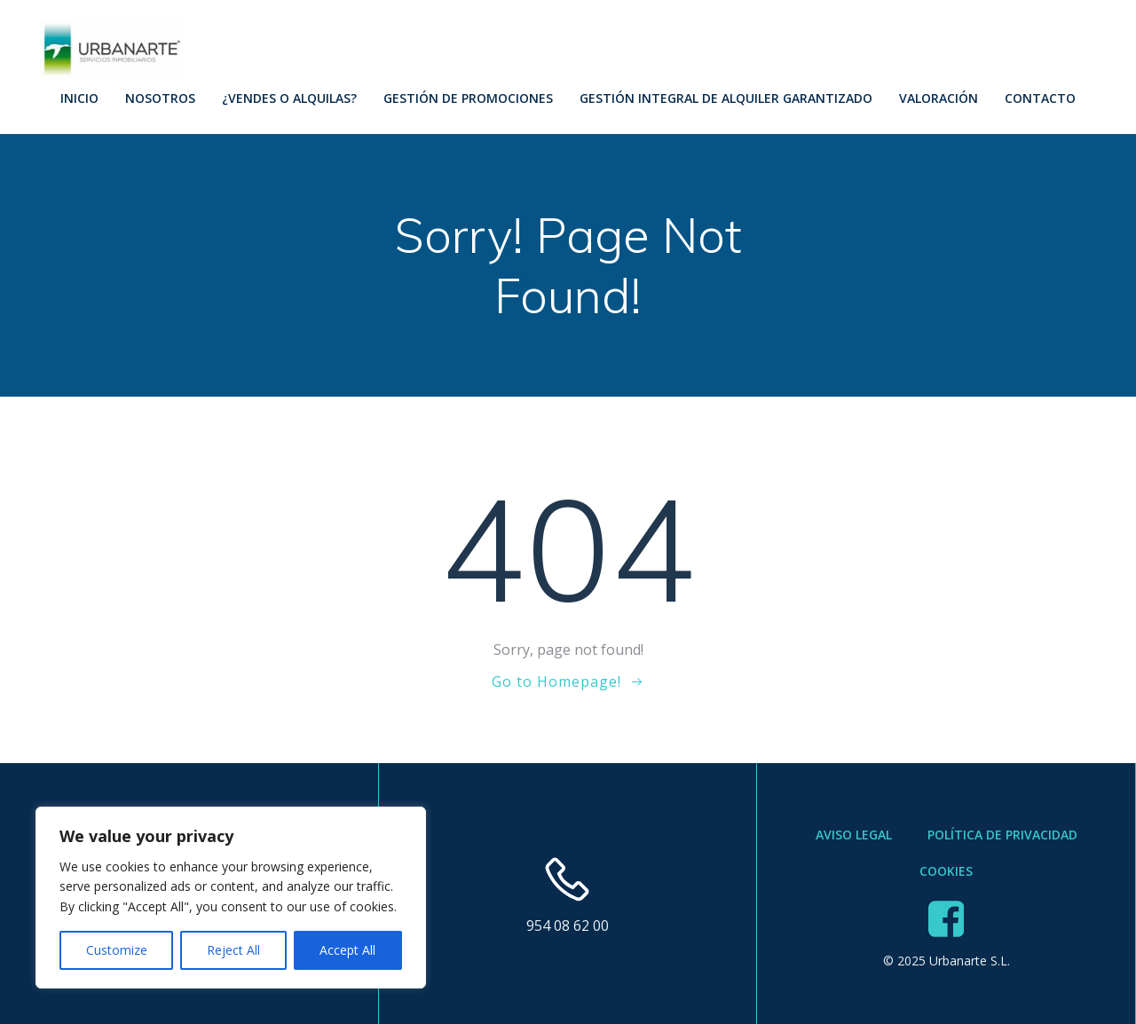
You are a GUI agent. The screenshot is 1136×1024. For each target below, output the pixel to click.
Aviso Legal (854, 834)
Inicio (79, 98)
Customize (116, 949)
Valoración (938, 98)
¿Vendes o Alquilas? (289, 98)
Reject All (233, 949)
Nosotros (160, 98)
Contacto (1040, 98)
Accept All (347, 949)
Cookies (946, 871)
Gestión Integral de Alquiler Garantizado (726, 98)
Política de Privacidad (1002, 834)
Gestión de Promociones (468, 98)
